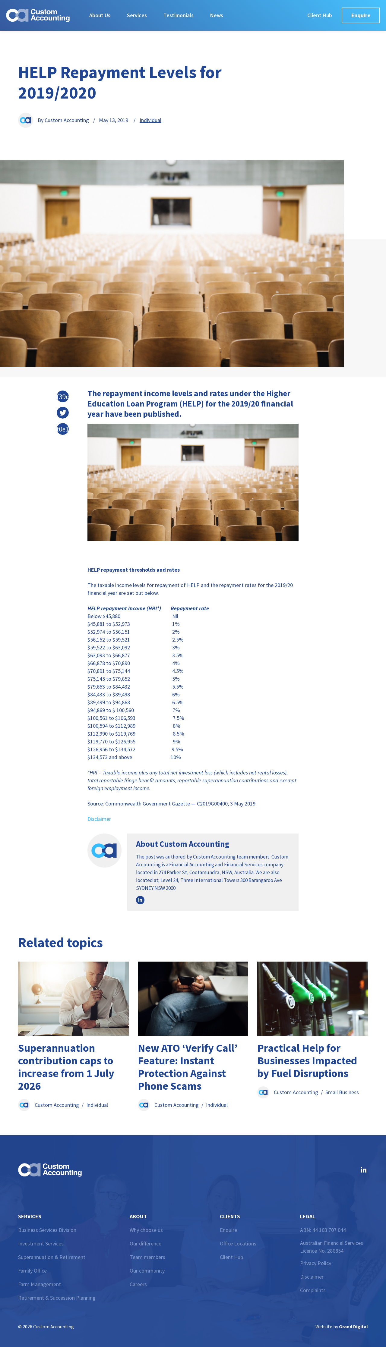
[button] (63, 396)
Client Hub (231, 1257)
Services (137, 15)
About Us (99, 15)
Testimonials (178, 15)
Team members (147, 1257)
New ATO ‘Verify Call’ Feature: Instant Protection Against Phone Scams (188, 1067)
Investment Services (41, 1243)
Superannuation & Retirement (51, 1257)
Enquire (228, 1229)
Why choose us (146, 1229)
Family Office (32, 1270)
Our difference (145, 1243)
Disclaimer (99, 818)
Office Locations (238, 1243)
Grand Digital (353, 1326)
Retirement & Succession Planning (57, 1297)
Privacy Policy (315, 1263)
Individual (150, 120)
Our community (147, 1270)
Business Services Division (47, 1229)
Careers (138, 1284)
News (216, 15)
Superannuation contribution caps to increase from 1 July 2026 (66, 1067)
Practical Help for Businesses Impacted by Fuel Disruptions (307, 1060)
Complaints (313, 1290)
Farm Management (39, 1284)
